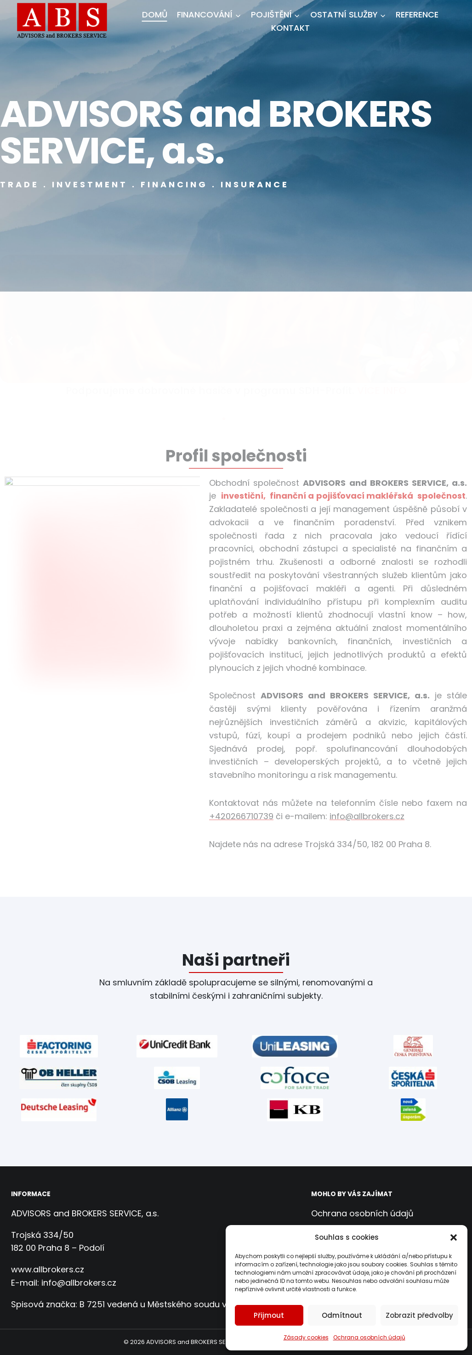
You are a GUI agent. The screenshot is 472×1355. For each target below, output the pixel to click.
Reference (417, 14)
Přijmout (269, 1315)
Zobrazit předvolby (419, 1315)
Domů (154, 14)
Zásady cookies (306, 1337)
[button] (453, 1237)
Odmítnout (342, 1315)
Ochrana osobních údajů (369, 1337)
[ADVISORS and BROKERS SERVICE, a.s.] (65, 21)
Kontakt (290, 28)
